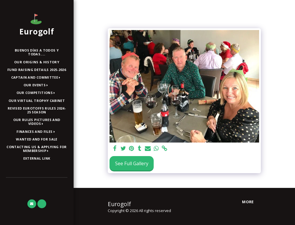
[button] (36, 77)
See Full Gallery (131, 163)
